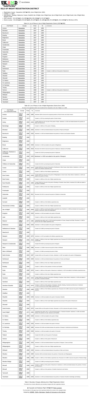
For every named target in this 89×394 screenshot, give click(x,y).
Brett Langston (58, 388)
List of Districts (25, 2)
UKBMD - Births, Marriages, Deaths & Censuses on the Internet (47, 392)
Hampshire (22, 28)
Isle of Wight (20, 114)
